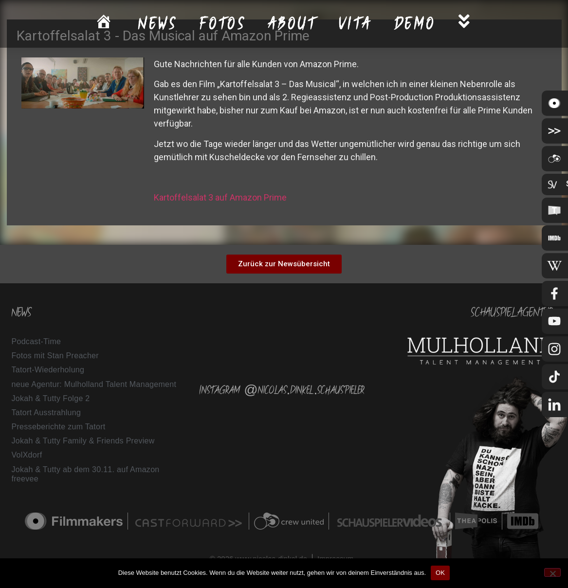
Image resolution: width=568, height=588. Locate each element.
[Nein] (552, 572)
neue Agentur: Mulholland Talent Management (94, 384)
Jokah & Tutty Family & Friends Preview (83, 441)
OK (440, 572)
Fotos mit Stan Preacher (55, 355)
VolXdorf (27, 455)
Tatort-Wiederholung (48, 370)
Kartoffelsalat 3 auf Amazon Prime (220, 197)
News (158, 24)
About (293, 24)
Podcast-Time (36, 341)
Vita (355, 24)
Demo (415, 24)
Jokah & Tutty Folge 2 (51, 398)
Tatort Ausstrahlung (46, 412)
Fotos (223, 24)
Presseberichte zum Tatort (59, 427)
